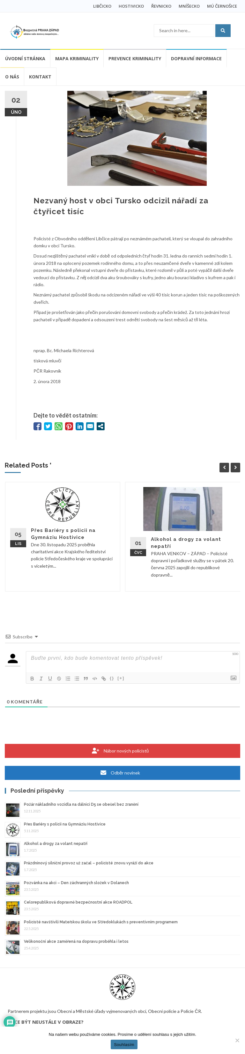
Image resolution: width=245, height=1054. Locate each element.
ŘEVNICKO (161, 6)
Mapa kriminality (77, 58)
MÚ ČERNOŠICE (222, 6)
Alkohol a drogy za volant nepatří (55, 843)
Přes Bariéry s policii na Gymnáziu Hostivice (65, 824)
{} (112, 678)
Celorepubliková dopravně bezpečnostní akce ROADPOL (78, 902)
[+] (120, 678)
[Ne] (237, 1040)
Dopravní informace (196, 58)
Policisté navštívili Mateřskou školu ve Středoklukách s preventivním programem (101, 922)
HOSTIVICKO (131, 6)
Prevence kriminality (134, 58)
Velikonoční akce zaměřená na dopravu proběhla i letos (76, 941)
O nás (12, 77)
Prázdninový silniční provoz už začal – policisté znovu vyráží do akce (88, 863)
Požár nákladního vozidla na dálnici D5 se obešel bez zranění (81, 804)
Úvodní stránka (25, 58)
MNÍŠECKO (189, 6)
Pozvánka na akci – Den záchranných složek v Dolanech (76, 883)
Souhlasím (124, 1044)
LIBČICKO (102, 6)
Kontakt (40, 77)
